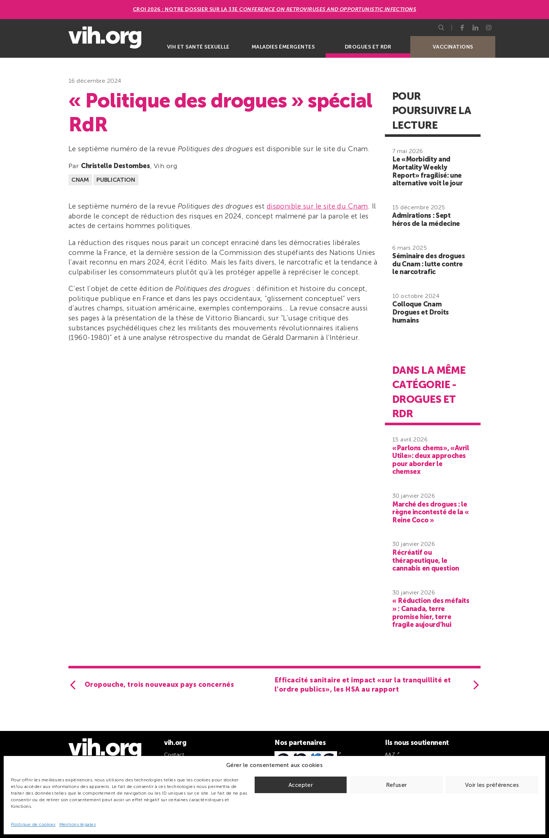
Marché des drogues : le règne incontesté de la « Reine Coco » (430, 512)
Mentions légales (77, 824)
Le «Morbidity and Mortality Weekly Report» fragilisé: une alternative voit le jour (427, 171)
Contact (174, 755)
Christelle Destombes (115, 166)
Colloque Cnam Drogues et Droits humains (420, 312)
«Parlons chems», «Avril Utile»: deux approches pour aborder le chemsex (430, 460)
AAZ (390, 755)
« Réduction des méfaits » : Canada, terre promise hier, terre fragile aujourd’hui (431, 613)
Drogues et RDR (368, 47)
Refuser (396, 785)
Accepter (300, 785)
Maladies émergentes (283, 47)
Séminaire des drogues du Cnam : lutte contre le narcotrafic (428, 264)
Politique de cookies (33, 824)
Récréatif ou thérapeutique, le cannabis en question (425, 560)
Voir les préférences (492, 785)
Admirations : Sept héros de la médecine (426, 220)
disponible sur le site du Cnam (317, 206)
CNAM (80, 179)
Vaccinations (453, 47)
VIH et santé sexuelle (198, 47)
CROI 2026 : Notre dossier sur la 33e (275, 9)
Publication (115, 179)
